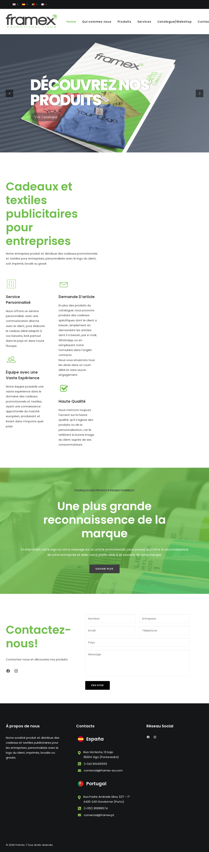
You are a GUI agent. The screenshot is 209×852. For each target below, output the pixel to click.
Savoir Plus (104, 568)
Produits (124, 22)
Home (71, 22)
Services (144, 22)
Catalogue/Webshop (174, 22)
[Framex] (31, 21)
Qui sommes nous (96, 22)
